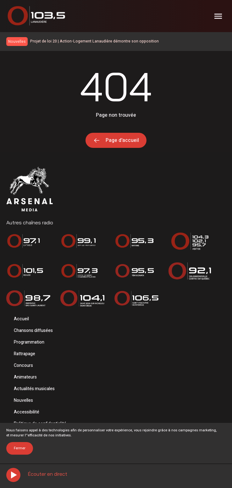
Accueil (21, 319)
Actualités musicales (34, 388)
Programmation (29, 342)
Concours (23, 365)
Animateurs (25, 377)
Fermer (19, 448)
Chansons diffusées (33, 330)
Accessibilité (26, 412)
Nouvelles (23, 400)
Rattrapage (24, 354)
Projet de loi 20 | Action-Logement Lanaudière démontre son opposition (94, 41)
